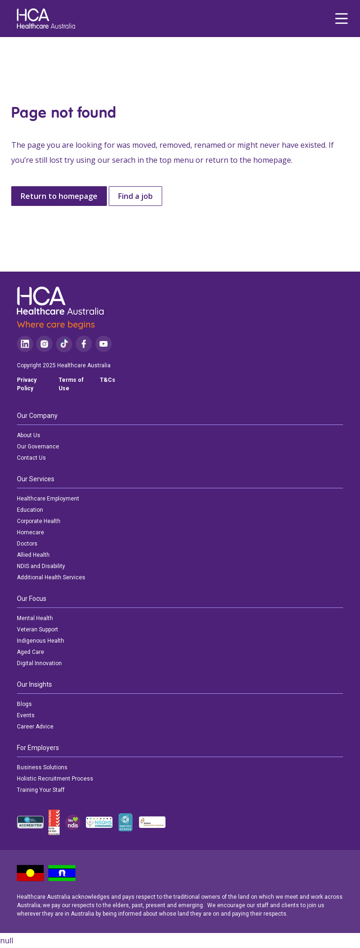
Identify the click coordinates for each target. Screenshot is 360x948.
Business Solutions (42, 767)
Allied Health (33, 555)
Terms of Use (71, 384)
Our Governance (38, 446)
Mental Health (35, 618)
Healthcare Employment (48, 498)
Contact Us (31, 458)
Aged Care (30, 652)
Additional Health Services (51, 577)
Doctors (27, 543)
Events (26, 715)
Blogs (24, 704)
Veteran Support (37, 629)
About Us (28, 435)
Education (30, 510)
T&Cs (107, 380)
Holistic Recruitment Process (55, 778)
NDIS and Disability (41, 566)
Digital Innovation (39, 663)
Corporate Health (38, 521)
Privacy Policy (27, 384)
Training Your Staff (41, 790)
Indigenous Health (40, 640)
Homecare (30, 532)
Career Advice (35, 726)
